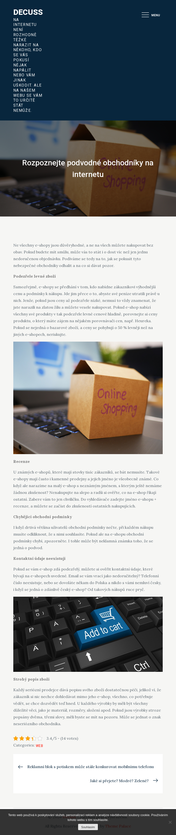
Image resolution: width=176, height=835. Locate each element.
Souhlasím (88, 827)
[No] (170, 822)
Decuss (28, 12)
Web (39, 746)
